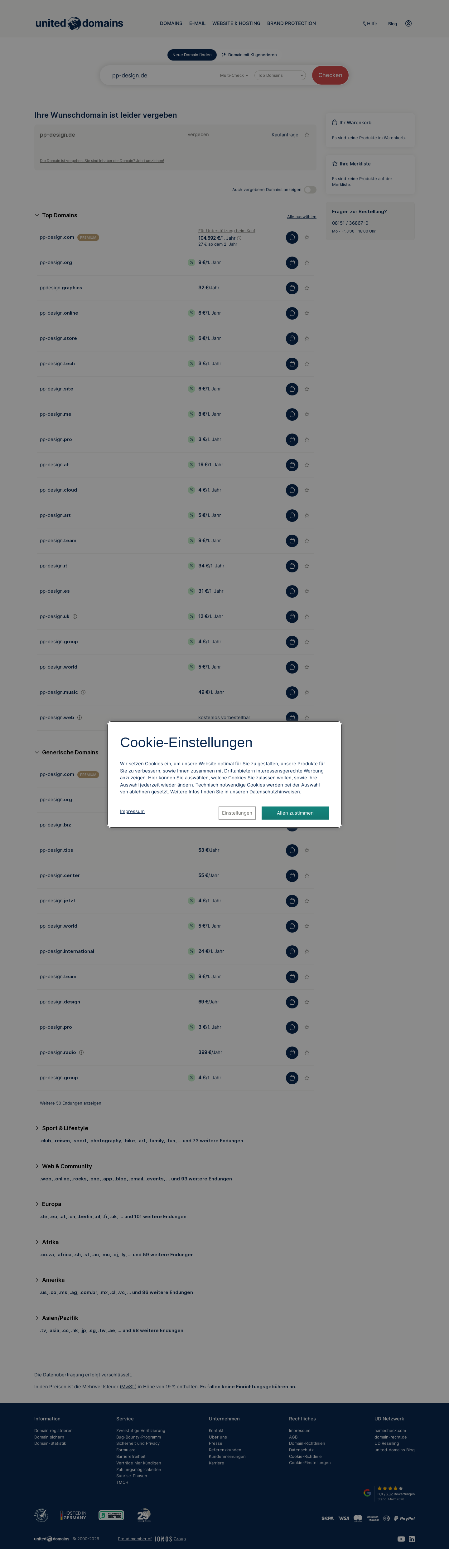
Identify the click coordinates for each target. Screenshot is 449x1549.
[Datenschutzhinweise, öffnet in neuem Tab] (274, 792)
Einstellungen (237, 813)
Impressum (132, 811)
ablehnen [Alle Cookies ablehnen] (139, 792)
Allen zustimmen (295, 813)
